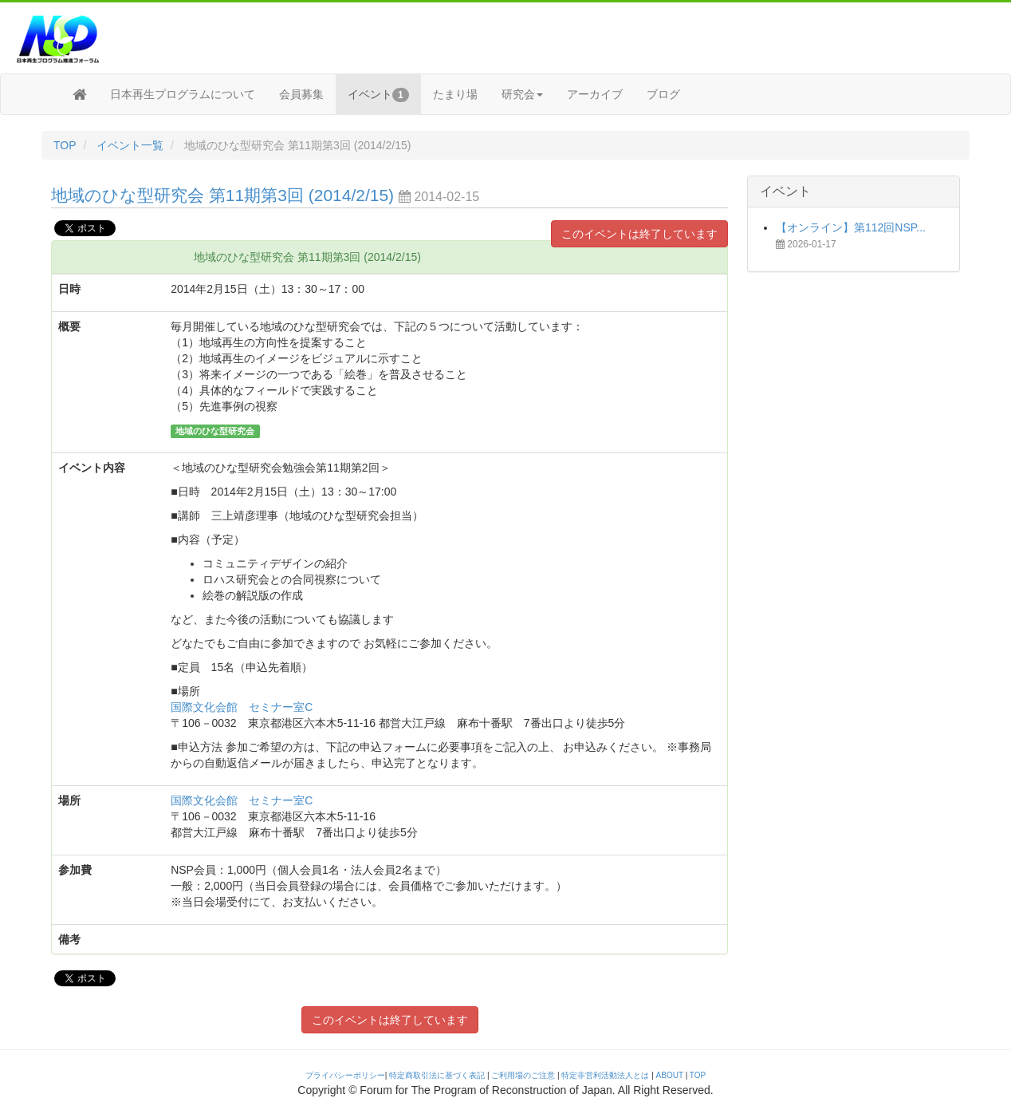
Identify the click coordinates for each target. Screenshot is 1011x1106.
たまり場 (455, 94)
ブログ (663, 94)
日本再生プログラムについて (182, 94)
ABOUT (669, 1075)
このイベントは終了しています (639, 233)
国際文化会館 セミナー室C (242, 707)
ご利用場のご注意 (523, 1075)
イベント (378, 95)
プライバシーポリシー (345, 1075)
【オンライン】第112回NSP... (851, 227)
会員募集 (301, 94)
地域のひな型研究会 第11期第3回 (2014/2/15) (225, 195)
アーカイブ (595, 94)
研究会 (522, 94)
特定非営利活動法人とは (605, 1075)
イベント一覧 (129, 145)
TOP (65, 145)
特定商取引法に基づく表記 (437, 1075)
